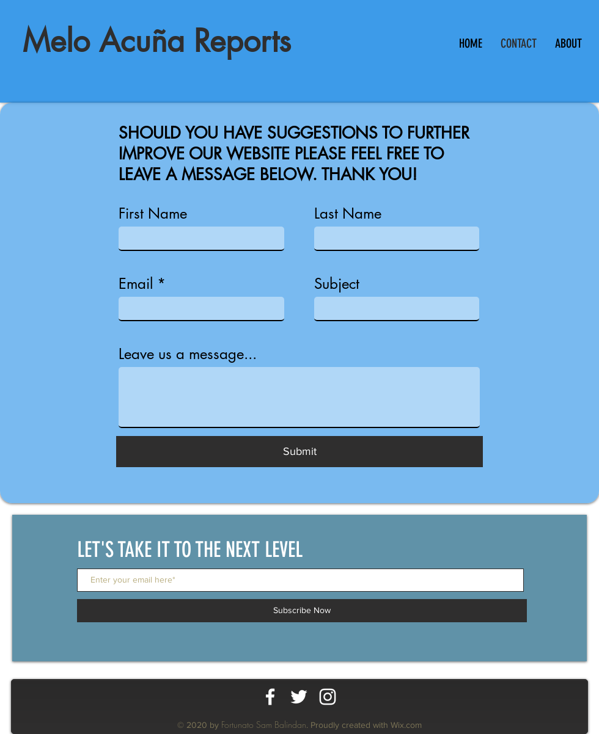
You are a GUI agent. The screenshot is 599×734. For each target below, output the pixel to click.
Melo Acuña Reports (157, 41)
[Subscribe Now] (302, 610)
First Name (153, 213)
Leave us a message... (188, 354)
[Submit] (299, 451)
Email (136, 284)
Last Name (347, 213)
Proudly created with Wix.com (366, 725)
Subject (336, 284)
